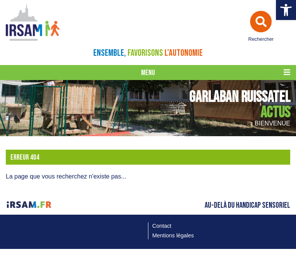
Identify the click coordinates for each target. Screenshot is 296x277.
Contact (162, 226)
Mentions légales (173, 235)
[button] (286, 10)
